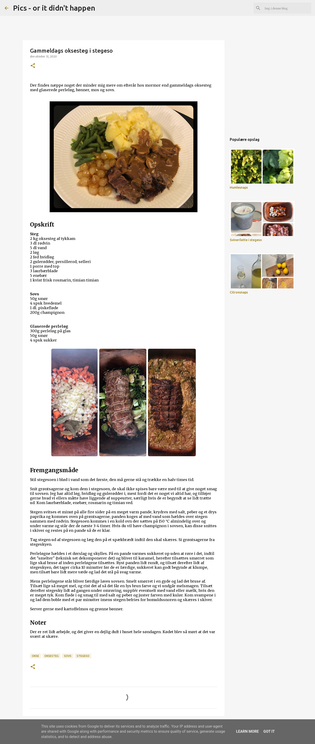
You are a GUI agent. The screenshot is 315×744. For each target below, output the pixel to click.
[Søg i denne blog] (287, 8)
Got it (269, 731)
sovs (67, 655)
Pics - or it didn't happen (54, 8)
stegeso (83, 655)
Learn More (247, 731)
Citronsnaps (239, 292)
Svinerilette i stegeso (246, 240)
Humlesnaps (239, 187)
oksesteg (51, 655)
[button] (33, 66)
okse (35, 655)
